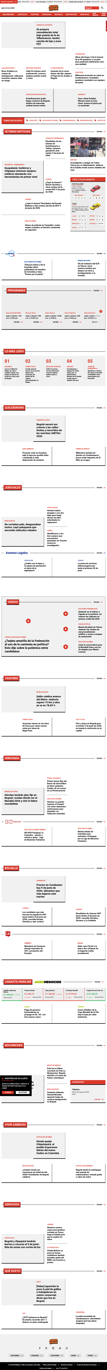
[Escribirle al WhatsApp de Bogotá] (67, 1348)
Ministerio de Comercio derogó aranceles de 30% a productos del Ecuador (34, 949)
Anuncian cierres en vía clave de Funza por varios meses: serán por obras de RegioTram (35, 727)
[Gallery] (53, 309)
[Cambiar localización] (92, 7)
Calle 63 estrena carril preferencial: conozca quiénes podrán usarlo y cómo (36, 74)
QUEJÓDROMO (8, 14)
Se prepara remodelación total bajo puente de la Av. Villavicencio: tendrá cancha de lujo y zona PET (48, 37)
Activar (8, 1092)
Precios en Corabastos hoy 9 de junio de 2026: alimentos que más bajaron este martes (49, 890)
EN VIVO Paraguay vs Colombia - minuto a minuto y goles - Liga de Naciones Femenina (34, 836)
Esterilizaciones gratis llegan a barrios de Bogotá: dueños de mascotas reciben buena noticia (38, 102)
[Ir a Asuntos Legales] (17, 553)
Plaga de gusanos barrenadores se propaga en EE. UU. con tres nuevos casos (35, 1013)
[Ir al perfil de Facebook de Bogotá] (39, 1348)
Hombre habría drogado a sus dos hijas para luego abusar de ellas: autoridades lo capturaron (55, 516)
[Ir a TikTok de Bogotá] (60, 1348)
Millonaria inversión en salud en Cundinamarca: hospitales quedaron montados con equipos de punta (90, 79)
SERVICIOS (84, 14)
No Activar (23, 1092)
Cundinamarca (68, 120)
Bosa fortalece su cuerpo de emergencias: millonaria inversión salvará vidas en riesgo (12, 76)
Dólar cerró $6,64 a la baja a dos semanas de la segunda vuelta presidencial (88, 949)
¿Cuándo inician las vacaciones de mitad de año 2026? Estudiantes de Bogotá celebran (35, 1173)
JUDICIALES (22, 14)
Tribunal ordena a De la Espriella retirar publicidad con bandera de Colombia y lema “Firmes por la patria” (34, 269)
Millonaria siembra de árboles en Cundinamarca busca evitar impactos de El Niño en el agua (88, 456)
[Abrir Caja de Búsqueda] (102, 7)
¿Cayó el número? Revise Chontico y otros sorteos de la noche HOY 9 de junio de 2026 (55, 187)
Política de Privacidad (49, 1365)
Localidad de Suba (49, 120)
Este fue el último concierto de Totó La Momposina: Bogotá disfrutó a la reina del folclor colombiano (56, 1073)
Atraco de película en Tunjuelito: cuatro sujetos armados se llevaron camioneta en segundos (42, 227)
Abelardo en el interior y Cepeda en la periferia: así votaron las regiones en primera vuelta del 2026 (90, 615)
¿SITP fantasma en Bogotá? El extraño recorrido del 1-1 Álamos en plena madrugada (35, 1319)
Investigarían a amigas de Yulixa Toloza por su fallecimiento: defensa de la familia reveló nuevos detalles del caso (87, 166)
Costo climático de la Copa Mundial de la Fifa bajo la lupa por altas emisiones (88, 1013)
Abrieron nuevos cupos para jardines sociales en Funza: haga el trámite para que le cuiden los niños (56, 1233)
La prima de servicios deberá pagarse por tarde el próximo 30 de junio (88, 567)
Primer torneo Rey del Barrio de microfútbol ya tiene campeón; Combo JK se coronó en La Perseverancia (57, 786)
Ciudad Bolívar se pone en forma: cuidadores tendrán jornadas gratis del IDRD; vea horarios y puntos (56, 1256)
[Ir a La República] (8, 934)
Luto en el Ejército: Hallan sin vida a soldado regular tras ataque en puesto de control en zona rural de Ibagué (12, 373)
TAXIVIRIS (35, 14)
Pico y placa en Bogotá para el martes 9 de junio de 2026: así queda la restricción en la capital (89, 727)
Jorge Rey (33, 120)
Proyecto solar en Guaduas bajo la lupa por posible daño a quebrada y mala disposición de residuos (35, 456)
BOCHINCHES (71, 14)
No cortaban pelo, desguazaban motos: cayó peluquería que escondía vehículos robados (23, 527)
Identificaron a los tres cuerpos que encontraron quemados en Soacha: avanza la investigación (57, 539)
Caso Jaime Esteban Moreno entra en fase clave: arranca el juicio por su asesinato (90, 102)
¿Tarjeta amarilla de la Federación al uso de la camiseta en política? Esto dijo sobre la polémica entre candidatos (27, 646)
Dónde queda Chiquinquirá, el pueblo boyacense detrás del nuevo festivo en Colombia (47, 1147)
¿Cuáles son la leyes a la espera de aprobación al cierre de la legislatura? (35, 567)
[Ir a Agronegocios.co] (47, 982)
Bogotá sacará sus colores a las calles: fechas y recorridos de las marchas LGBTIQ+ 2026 (49, 430)
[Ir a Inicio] (53, 8)
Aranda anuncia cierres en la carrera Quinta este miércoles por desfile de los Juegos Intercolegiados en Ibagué (32, 375)
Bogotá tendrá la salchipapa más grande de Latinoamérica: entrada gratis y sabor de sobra (89, 1173)
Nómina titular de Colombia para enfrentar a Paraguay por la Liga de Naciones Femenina (88, 836)
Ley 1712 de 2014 (61, 1368)
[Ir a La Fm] (10, 254)
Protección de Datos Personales (87, 1365)
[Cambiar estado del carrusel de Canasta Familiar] (16, 2)
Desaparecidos (86, 120)
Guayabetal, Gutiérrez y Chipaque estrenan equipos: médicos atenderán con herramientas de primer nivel (21, 172)
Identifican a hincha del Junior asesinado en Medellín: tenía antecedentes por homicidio (95, 374)
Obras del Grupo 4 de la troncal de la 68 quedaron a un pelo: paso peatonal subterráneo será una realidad (89, 60)
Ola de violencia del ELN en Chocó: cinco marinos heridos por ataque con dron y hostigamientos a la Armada (88, 269)
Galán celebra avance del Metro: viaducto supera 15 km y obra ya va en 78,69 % (48, 701)
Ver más (101, 132)
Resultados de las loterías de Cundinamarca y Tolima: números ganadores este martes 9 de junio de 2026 (55, 148)
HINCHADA (46, 14)
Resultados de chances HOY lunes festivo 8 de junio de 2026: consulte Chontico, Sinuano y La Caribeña (88, 917)
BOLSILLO (58, 14)
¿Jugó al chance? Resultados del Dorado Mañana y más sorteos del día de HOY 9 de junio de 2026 (43, 205)
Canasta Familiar (7, 1)
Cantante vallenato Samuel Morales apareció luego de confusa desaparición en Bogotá (57, 1097)
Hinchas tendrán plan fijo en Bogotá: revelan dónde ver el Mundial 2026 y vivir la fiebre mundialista (21, 799)
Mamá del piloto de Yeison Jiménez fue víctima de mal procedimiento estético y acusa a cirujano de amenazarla (90, 632)
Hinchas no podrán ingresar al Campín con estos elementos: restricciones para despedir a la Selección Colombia (56, 808)
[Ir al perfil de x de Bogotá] (46, 1348)
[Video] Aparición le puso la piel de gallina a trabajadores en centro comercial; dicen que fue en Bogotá (48, 1293)
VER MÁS (18, 322)
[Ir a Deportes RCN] (13, 822)
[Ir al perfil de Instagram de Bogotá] (53, 1348)
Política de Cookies (46, 1368)
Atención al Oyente (67, 1365)
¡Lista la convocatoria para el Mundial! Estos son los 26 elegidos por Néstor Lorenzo (90, 648)
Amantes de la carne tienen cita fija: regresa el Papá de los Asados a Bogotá (61, 74)
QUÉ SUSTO (95, 14)
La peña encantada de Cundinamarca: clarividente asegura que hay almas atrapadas (88, 1319)
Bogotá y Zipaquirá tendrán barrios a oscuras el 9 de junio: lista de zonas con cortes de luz (22, 1244)
